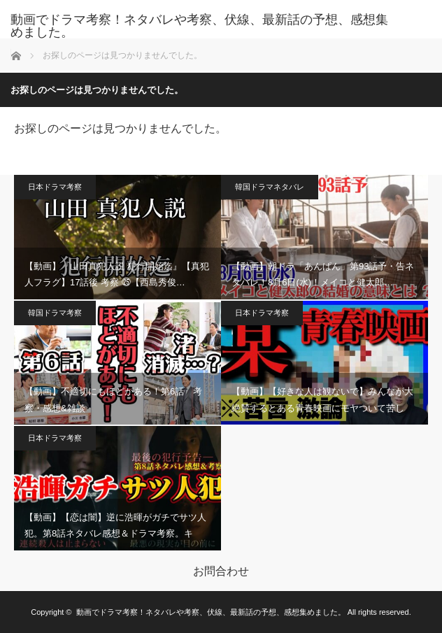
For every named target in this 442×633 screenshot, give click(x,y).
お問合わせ (221, 571)
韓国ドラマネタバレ (269, 187)
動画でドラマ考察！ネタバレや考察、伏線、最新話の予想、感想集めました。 (199, 25)
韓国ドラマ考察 (55, 312)
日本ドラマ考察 (55, 187)
